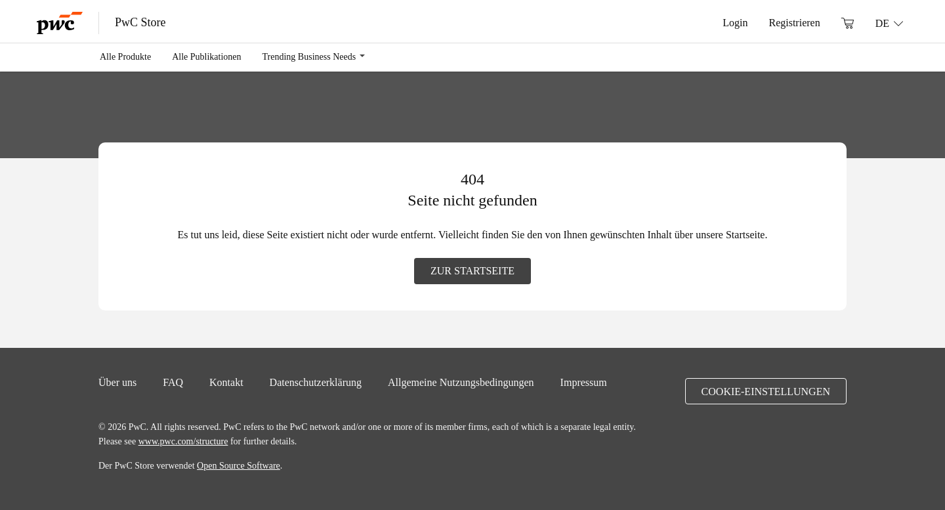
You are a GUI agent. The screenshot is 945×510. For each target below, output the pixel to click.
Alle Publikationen (206, 56)
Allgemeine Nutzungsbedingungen (461, 382)
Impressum (583, 382)
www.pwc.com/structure (183, 441)
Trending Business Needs (309, 56)
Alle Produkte (125, 56)
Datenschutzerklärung (316, 382)
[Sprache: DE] (889, 23)
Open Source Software (238, 465)
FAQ (173, 382)
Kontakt (226, 382)
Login (735, 22)
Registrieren (794, 22)
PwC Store (140, 22)
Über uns (117, 382)
